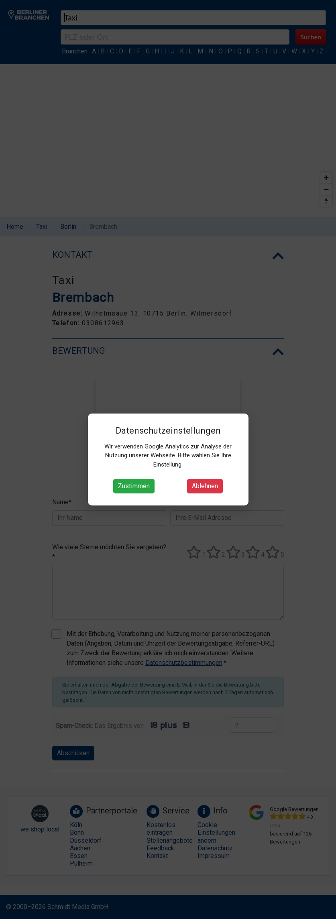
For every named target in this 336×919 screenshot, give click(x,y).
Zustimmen (134, 486)
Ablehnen (205, 486)
